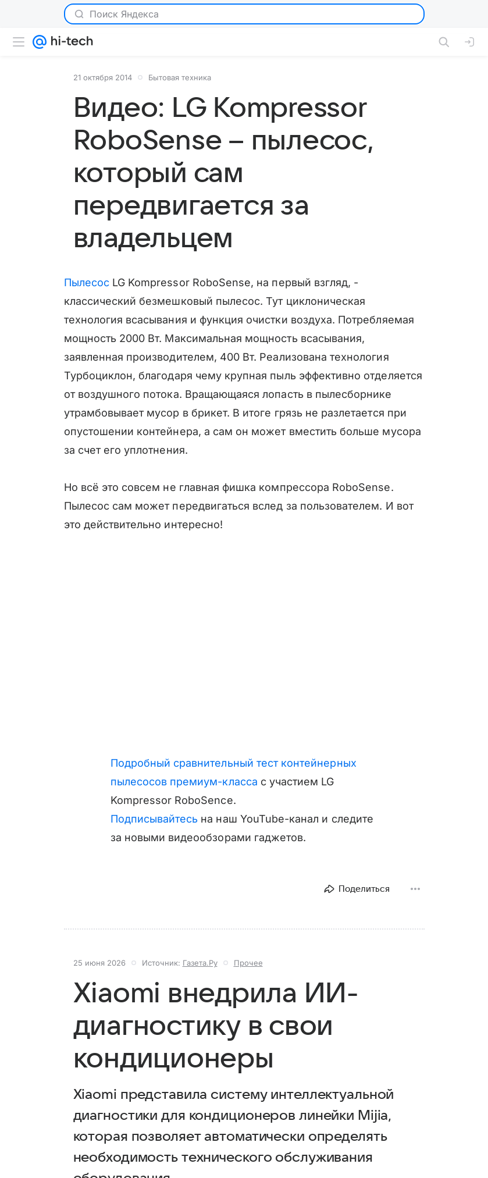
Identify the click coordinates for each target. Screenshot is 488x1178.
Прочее (248, 962)
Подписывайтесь (154, 819)
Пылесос (86, 282)
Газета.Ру (200, 962)
